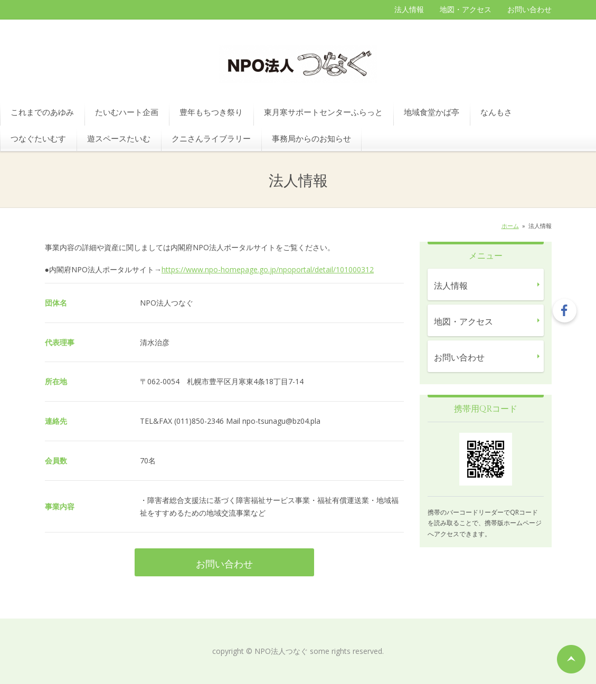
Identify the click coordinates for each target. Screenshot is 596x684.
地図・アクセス (465, 9)
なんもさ (496, 112)
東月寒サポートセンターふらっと (323, 112)
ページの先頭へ (571, 659)
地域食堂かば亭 (431, 112)
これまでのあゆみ (42, 112)
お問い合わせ (529, 9)
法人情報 (409, 9)
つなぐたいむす (38, 138)
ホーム (510, 226)
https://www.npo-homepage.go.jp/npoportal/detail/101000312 (268, 269)
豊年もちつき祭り (211, 112)
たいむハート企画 (126, 112)
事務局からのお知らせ (311, 138)
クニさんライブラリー (211, 138)
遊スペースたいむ (118, 138)
